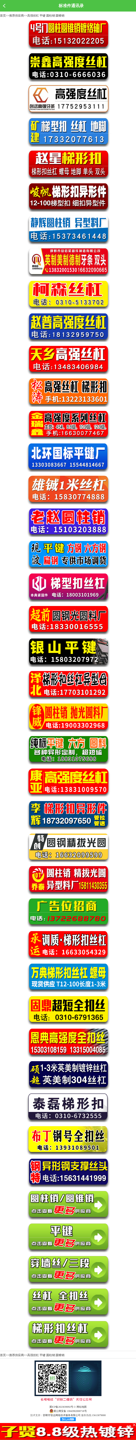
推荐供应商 (16, 15)
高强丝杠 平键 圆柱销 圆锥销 (46, 15)
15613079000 (99, 1415)
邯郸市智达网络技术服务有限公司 (62, 1415)
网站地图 (82, 1406)
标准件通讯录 (71, 5)
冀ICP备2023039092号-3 (62, 1406)
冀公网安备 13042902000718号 (68, 1411)
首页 (3, 15)
